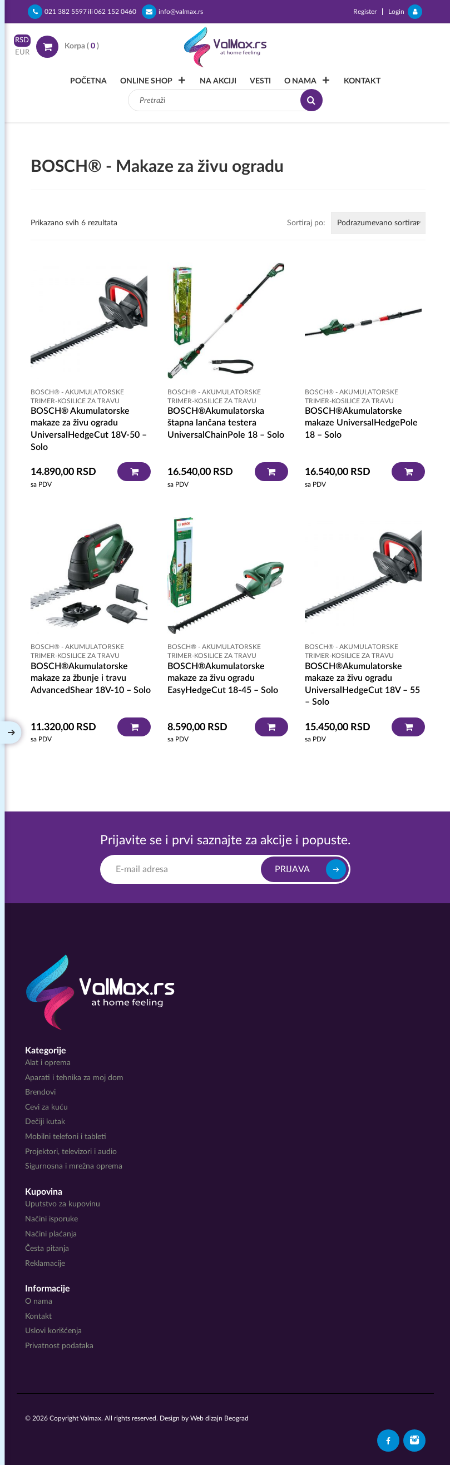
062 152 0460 (115, 11)
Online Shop (146, 81)
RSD (22, 40)
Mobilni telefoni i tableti (65, 1137)
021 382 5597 (57, 11)
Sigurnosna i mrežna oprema (73, 1166)
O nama (300, 81)
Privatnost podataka (59, 1346)
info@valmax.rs (172, 11)
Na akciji (218, 81)
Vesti (260, 81)
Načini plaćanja (51, 1234)
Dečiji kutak (45, 1122)
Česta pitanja (47, 1249)
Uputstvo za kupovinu (62, 1204)
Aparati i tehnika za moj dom (74, 1078)
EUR (22, 52)
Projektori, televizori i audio (71, 1152)
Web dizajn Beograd (219, 1418)
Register (365, 11)
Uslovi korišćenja (53, 1331)
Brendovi (40, 1092)
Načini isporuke (51, 1219)
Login (405, 11)
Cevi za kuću (46, 1107)
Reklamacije (45, 1264)
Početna (88, 81)
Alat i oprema (48, 1063)
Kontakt (362, 81)
